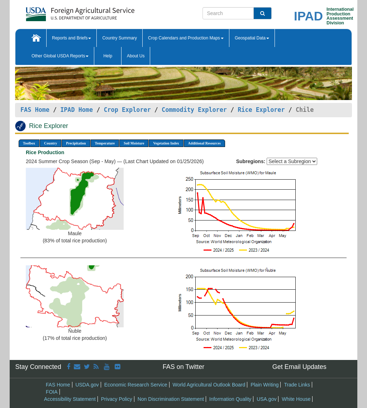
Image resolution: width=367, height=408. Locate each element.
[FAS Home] (62, 11)
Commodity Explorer (194, 109)
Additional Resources (204, 143)
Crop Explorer (127, 109)
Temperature (105, 143)
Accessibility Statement (70, 399)
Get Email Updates (299, 366)
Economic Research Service (135, 385)
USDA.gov (87, 385)
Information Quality (230, 399)
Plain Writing (264, 385)
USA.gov (266, 399)
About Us (135, 55)
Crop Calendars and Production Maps (186, 38)
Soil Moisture (134, 143)
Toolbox (29, 143)
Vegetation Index (166, 143)
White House (296, 399)
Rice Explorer (261, 109)
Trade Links (297, 385)
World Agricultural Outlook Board (208, 385)
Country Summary (119, 38)
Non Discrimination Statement (171, 399)
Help (108, 55)
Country (50, 143)
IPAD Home (76, 109)
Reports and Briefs (71, 38)
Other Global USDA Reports (60, 55)
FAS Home (34, 109)
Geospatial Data (252, 38)
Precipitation (76, 143)
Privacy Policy (116, 399)
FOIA (52, 392)
